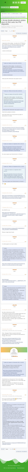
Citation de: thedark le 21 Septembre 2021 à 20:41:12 (14, 143)
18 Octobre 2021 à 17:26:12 (6, 274)
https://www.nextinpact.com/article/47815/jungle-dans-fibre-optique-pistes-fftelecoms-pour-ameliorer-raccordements (13, 47)
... (10, 30)
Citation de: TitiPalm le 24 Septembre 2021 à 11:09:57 (14, 166)
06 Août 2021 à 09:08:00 (6, 87)
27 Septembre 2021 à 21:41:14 (7, 207)
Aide (8, 465)
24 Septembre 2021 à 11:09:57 (7, 140)
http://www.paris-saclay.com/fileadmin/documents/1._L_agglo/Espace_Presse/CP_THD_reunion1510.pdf (14, 280)
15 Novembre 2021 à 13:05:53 (7, 329)
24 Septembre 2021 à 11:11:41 (7, 163)
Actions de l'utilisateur (21, 33)
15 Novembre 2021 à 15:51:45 (7, 359)
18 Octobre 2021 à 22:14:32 (6, 309)
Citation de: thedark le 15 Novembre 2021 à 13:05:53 (14, 362)
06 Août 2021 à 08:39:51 (6, 40)
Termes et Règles (13, 465)
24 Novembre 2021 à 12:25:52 (7, 394)
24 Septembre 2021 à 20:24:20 (7, 192)
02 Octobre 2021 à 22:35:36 (6, 241)
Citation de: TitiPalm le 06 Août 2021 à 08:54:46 (13, 90)
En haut (2, 449)
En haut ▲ (18, 465)
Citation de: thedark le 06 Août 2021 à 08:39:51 (13, 63)
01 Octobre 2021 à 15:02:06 (6, 225)
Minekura (15, 356)
